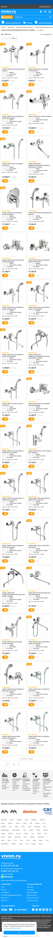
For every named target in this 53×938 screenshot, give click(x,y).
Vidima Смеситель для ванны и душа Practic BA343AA (13, 451)
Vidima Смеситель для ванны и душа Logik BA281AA (13, 355)
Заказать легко (32, 895)
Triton (28, 840)
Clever (24, 823)
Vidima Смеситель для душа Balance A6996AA (12, 213)
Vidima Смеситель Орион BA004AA (39, 116)
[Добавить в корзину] (5, 84)
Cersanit (10, 823)
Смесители (11, 27)
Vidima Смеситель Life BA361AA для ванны (38, 690)
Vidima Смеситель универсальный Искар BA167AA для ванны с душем (39, 356)
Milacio (38, 830)
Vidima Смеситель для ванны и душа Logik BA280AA (39, 308)
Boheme (42, 819)
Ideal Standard (5, 830)
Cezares (18, 823)
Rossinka (32, 837)
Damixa (37, 823)
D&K (31, 823)
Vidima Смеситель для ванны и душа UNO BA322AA (39, 260)
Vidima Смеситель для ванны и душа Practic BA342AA (39, 499)
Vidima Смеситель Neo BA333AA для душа (12, 404)
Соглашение (5, 892)
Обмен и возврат (32, 892)
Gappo (16, 826)
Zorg (27, 843)
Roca (25, 837)
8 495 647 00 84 (10, 865)
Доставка (30, 887)
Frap (10, 826)
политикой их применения (12, 928)
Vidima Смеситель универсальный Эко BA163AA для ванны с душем (13, 594)
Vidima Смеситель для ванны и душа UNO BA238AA (13, 546)
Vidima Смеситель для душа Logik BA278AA (38, 70)
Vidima (41, 840)
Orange (26, 833)
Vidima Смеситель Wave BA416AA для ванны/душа (13, 260)
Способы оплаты (32, 900)
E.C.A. (43, 823)
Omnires (18, 833)
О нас (3, 887)
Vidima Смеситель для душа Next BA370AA (40, 213)
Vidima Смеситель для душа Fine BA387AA (13, 70)
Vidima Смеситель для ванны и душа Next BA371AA (13, 690)
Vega (34, 840)
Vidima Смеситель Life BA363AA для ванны (38, 737)
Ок (19, 932)
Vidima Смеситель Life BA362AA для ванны (38, 546)
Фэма (40, 843)
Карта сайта (5, 898)
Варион (34, 843)
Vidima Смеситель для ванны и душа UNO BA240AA (39, 642)
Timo (15, 840)
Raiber (10, 837)
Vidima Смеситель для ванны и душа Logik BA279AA (13, 308)
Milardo (46, 830)
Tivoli (21, 840)
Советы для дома (32, 898)
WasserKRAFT (5, 843)
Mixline (3, 833)
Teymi (9, 840)
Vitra (47, 840)
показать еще (26, 759)
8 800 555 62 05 (10, 871)
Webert (14, 843)
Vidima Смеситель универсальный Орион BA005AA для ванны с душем (39, 165)
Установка (30, 889)
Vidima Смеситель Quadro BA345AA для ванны (11, 737)
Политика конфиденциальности (11, 895)
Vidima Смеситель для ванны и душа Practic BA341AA (13, 499)
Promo (3, 837)
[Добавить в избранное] (11, 84)
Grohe (29, 826)
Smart (2, 840)
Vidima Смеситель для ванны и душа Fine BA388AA (13, 117)
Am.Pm (12, 819)
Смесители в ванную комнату (24, 27)
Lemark (31, 830)
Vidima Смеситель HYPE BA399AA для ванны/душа (39, 404)
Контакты (4, 900)
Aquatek (19, 819)
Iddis (44, 826)
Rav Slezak (18, 837)
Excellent (3, 826)
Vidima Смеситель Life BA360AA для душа (12, 164)
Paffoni (39, 833)
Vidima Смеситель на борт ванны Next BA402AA (39, 451)
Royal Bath (41, 837)
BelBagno (34, 819)
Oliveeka (10, 833)
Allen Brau (4, 819)
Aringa (26, 819)
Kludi (24, 830)
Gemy (23, 826)
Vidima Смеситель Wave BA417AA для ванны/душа (39, 593)
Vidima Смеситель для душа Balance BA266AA (12, 642)
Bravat (3, 823)
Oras (32, 833)
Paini (45, 833)
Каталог (3, 27)
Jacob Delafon (16, 830)
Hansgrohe (37, 826)
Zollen (20, 843)
